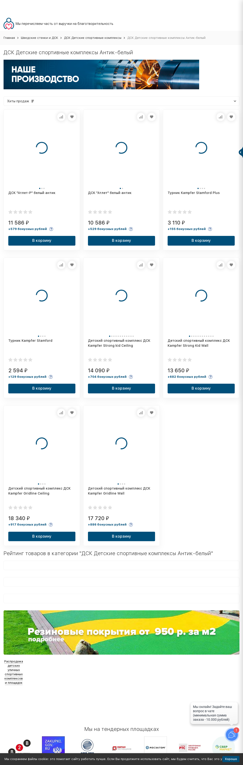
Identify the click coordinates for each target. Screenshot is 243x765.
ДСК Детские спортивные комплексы (92, 38)
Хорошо (231, 759)
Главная (9, 38)
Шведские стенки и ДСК (39, 38)
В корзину (41, 240)
